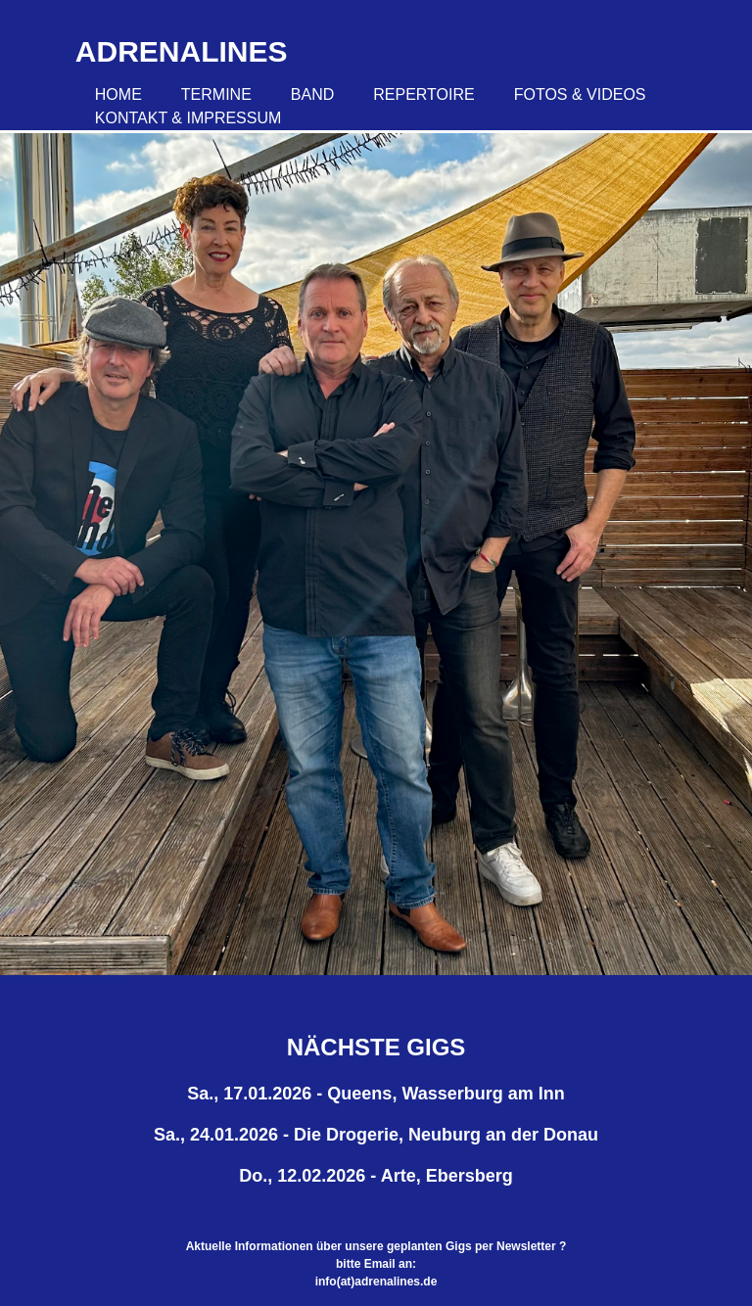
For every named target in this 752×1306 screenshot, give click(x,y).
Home (118, 94)
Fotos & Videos (580, 94)
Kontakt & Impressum (188, 118)
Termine (216, 94)
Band (312, 94)
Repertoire (423, 94)
